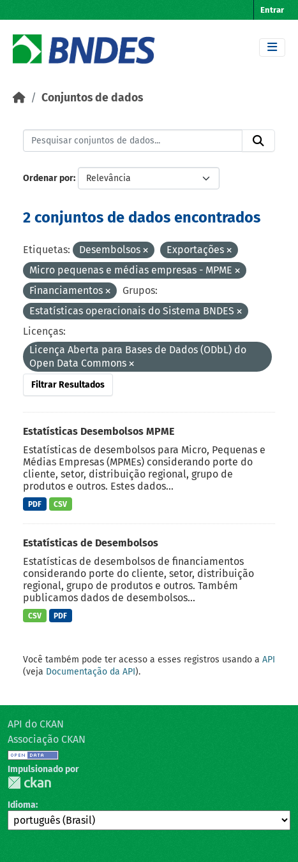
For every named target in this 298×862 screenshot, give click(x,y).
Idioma (22, 805)
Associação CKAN (47, 739)
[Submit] (258, 140)
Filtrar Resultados (68, 384)
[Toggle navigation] (272, 47)
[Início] (19, 98)
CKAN (29, 782)
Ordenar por (48, 178)
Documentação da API (90, 671)
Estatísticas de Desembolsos (90, 543)
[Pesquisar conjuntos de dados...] (132, 140)
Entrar (272, 10)
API (268, 659)
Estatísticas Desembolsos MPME (98, 431)
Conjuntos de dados (92, 98)
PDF (34, 504)
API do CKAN (36, 724)
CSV (60, 504)
